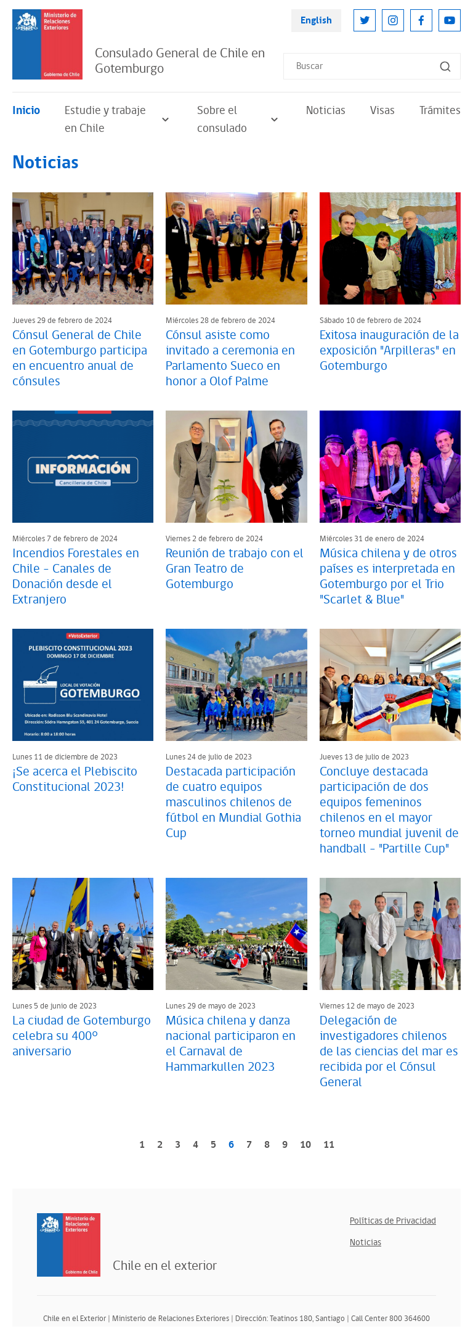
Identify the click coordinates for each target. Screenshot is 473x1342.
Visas (382, 110)
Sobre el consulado (239, 119)
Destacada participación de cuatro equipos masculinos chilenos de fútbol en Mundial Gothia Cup (233, 803)
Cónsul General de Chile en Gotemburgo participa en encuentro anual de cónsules (79, 358)
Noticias (326, 110)
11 (328, 1145)
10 (305, 1145)
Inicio (26, 110)
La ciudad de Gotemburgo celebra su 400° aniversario (81, 1036)
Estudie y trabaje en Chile (118, 119)
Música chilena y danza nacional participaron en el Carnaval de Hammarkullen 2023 (231, 1044)
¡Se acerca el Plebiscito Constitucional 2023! (74, 779)
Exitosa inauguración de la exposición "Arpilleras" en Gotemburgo (389, 350)
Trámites (440, 110)
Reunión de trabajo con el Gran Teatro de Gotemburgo (235, 569)
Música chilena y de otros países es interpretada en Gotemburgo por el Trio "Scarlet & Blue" (388, 576)
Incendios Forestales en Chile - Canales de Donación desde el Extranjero (75, 576)
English (316, 21)
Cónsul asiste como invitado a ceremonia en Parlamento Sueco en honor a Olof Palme (230, 358)
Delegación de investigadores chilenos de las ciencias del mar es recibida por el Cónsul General (389, 1052)
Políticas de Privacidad (393, 1220)
